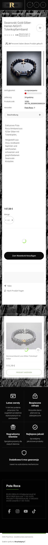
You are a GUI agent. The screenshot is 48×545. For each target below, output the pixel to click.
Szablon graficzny (13, 542)
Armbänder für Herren (33, 14)
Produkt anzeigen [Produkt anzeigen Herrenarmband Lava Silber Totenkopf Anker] (24, 372)
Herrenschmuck (17, 14)
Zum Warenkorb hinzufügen (24, 256)
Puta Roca (5, 14)
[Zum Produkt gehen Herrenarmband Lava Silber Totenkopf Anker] (24, 336)
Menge (6, 214)
